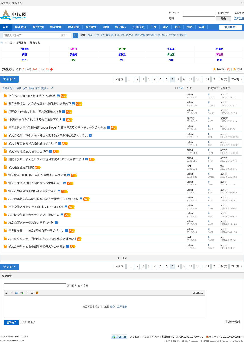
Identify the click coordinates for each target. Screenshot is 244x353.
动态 (165, 27)
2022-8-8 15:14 (228, 240)
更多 (43, 88)
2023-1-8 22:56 (228, 129)
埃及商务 (91, 27)
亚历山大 (119, 35)
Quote (27, 293)
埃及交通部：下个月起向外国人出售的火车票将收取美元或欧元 (48, 135)
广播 (153, 27)
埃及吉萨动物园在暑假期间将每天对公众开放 (36, 246)
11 (197, 79)
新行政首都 (107, 35)
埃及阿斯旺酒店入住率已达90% (28, 151)
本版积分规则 (232, 321)
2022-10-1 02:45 (228, 169)
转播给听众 (28, 322)
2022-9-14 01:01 (228, 200)
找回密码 (239, 12)
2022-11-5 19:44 (228, 161)
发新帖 (8, 79)
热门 (25, 88)
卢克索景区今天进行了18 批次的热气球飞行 (35, 206)
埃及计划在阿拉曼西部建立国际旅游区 (32, 191)
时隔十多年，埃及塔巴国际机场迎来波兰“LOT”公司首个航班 (46, 159)
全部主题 (7, 88)
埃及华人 (121, 27)
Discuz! (18, 336)
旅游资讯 (35, 42)
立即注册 (239, 18)
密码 (171, 18)
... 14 (206, 79)
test (189, 166)
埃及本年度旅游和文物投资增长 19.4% (32, 143)
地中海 (150, 35)
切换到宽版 (242, 3)
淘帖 (189, 27)
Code (32, 293)
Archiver (134, 336)
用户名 (172, 12)
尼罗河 (129, 35)
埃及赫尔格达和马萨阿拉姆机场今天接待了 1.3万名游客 (43, 198)
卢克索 (172, 35)
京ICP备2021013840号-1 (189, 336)
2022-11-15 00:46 (229, 153)
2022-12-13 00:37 (229, 145)
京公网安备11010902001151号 (225, 336)
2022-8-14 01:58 (228, 232)
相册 (177, 27)
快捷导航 (230, 27)
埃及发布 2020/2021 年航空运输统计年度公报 (37, 175)
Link (22, 293)
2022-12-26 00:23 (229, 137)
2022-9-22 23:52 (228, 176)
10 (190, 79)
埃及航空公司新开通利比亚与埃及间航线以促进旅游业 (42, 238)
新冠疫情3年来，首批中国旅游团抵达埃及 (34, 111)
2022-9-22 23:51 (228, 184)
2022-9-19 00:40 (228, 192)
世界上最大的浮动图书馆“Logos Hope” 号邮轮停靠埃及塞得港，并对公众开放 (57, 127)
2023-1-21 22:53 (228, 113)
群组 (106, 27)
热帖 (31, 88)
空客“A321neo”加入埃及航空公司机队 (32, 95)
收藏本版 (223, 69)
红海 (157, 35)
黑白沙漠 (140, 35)
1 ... (130, 79)
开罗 (96, 35)
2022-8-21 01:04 (228, 224)
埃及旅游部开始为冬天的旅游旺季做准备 (34, 214)
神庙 (164, 35)
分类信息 (138, 27)
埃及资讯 (20, 27)
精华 (37, 88)
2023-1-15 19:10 (228, 121)
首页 (9, 42)
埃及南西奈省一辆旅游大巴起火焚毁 (31, 222)
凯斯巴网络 (168, 336)
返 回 (120, 79)
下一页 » (122, 258)
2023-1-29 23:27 (228, 105)
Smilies (37, 293)
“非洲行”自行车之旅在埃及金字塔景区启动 (34, 119)
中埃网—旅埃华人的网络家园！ (1, 43)
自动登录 (222, 12)
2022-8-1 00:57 (228, 248)
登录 (112, 306)
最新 (18, 88)
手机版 (145, 336)
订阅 (239, 69)
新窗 (180, 88)
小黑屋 (155, 336)
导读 (201, 27)
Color (12, 293)
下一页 (235, 79)
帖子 (63, 35)
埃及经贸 (38, 27)
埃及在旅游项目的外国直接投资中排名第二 (35, 183)
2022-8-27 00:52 (228, 208)
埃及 (90, 35)
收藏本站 (17, 2)
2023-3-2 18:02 (228, 97)
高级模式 (198, 292)
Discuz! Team (18, 341)
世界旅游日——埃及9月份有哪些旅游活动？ (36, 230)
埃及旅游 (73, 27)
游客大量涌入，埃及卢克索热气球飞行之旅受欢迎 (39, 103)
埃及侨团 (56, 27)
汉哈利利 (182, 35)
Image (17, 293)
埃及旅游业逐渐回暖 (21, 167)
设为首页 (6, 2)
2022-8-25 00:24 (228, 216)
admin (190, 94)
